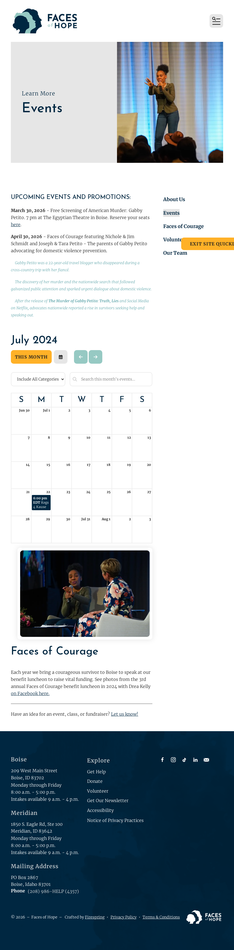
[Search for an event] (111, 379)
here (15, 224)
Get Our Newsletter (107, 800)
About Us (174, 199)
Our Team (175, 253)
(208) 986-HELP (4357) (53, 891)
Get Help (96, 771)
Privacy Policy (123, 917)
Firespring (94, 917)
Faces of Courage (183, 226)
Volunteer (175, 239)
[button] (216, 21)
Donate (95, 781)
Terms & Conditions (161, 917)
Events (171, 213)
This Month (31, 357)
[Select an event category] (38, 379)
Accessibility (100, 810)
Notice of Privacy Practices (115, 820)
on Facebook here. (30, 693)
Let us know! (124, 714)
